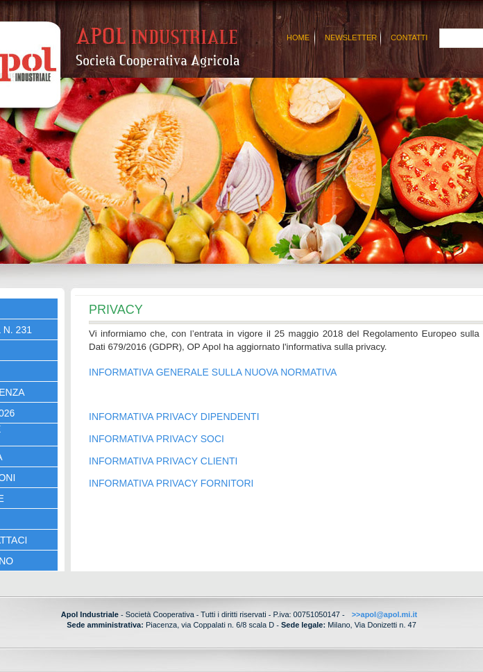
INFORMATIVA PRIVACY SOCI (156, 438)
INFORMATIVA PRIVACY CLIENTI (163, 461)
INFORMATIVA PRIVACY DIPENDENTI (174, 416)
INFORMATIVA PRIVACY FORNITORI (171, 483)
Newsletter (351, 37)
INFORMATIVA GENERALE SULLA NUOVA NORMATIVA (213, 372)
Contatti (409, 37)
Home (298, 37)
